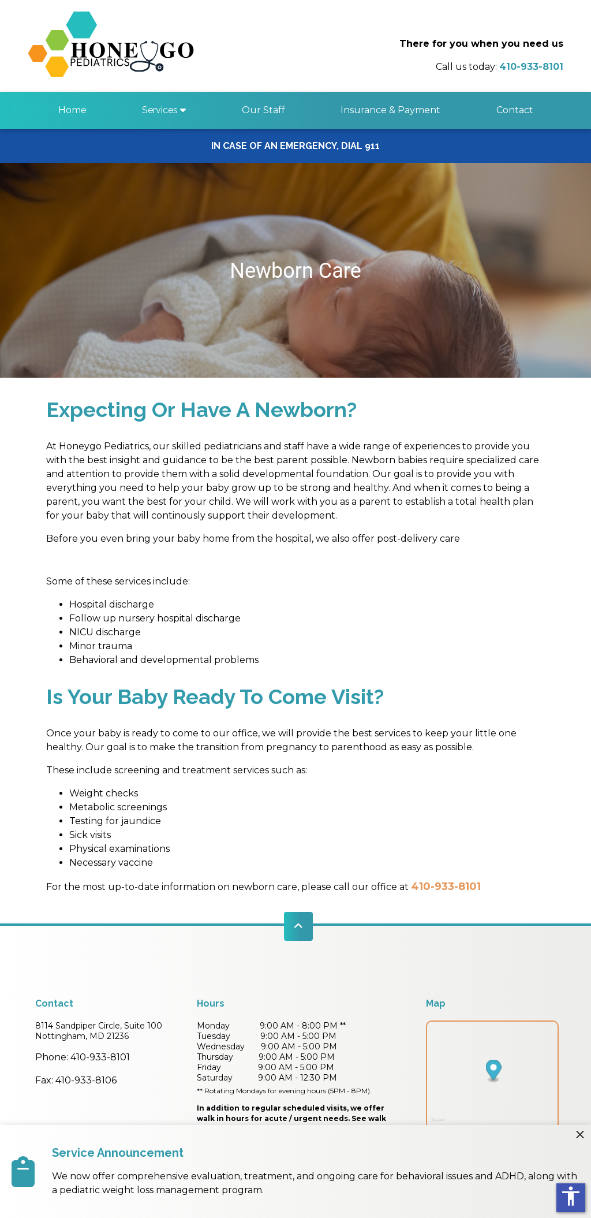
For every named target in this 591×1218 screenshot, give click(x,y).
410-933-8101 (446, 886)
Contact (514, 110)
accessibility (570, 1196)
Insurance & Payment (390, 110)
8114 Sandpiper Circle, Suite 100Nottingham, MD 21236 (98, 1030)
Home (72, 110)
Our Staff (263, 110)
